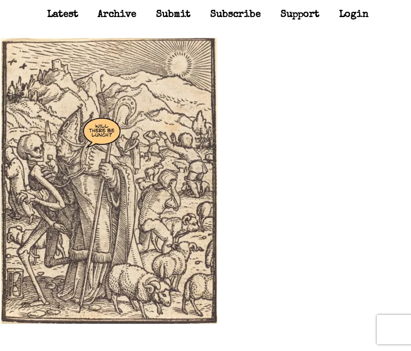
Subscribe (235, 15)
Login (354, 15)
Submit (173, 15)
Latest (62, 15)
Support (299, 15)
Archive (117, 15)
